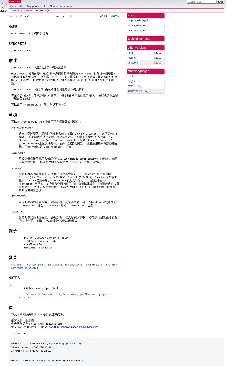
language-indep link (139, 20)
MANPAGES (14, 1)
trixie (130, 52)
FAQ (44, 6)
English (132, 81)
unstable (15, 10)
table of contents (139, 38)
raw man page (136, 30)
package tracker (137, 25)
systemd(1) (18, 264)
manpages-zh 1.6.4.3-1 (69, 344)
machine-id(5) (73, 264)
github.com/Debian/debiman (42, 360)
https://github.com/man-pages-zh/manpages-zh (69, 327)
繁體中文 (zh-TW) (138, 91)
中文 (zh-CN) (135, 86)
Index (13, 6)
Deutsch (132, 76)
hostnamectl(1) (33, 104)
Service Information (61, 6)
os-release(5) (36, 264)
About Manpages (29, 6)
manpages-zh (27, 10)
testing (132, 57)
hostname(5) (54, 264)
